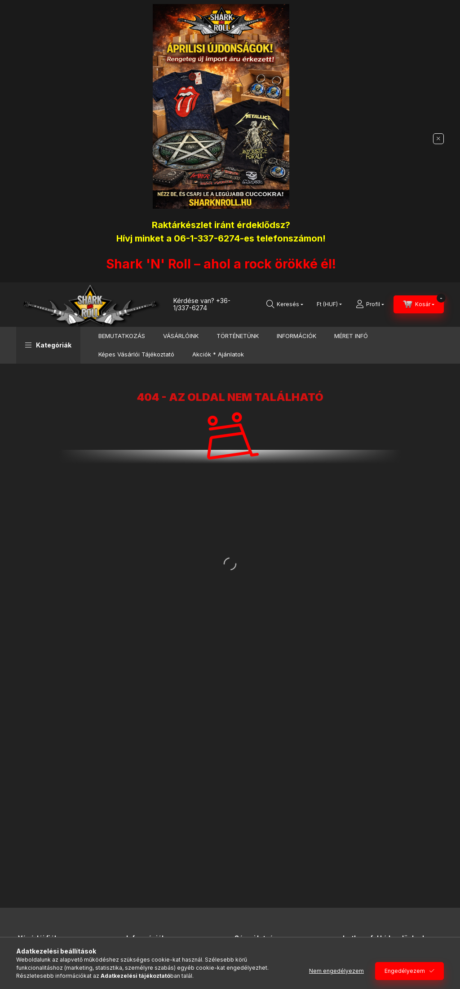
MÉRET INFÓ (351, 335)
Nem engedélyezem (336, 970)
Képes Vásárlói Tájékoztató (136, 354)
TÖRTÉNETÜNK (238, 335)
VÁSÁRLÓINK (181, 335)
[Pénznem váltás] (327, 304)
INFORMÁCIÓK (296, 335)
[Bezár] (438, 138)
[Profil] (370, 304)
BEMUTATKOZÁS (121, 335)
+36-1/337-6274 (201, 304)
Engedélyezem (405, 970)
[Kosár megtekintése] (419, 304)
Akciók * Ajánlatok (218, 354)
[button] (48, 345)
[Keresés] (285, 304)
